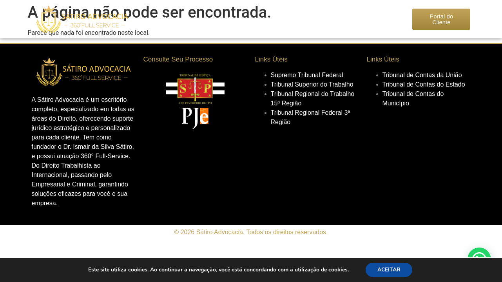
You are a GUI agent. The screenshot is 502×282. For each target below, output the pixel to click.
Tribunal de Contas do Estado (423, 84)
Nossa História (184, 19)
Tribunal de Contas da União (422, 75)
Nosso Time (225, 19)
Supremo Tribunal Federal (307, 75)
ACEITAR (389, 269)
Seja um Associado (328, 19)
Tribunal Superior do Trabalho (312, 84)
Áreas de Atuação (272, 19)
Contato (370, 19)
